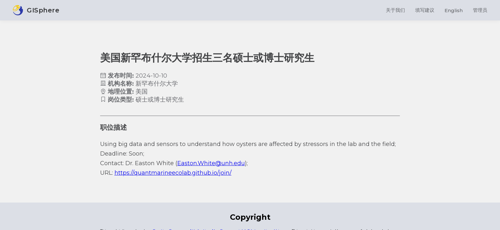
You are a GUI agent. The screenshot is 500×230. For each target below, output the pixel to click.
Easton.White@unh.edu (211, 163)
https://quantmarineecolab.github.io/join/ (173, 172)
